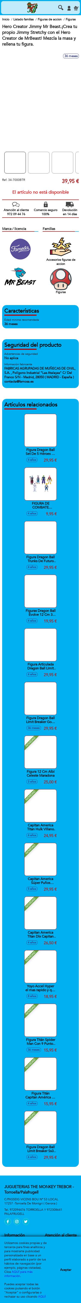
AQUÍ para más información (18, 1274)
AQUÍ (42, 1297)
